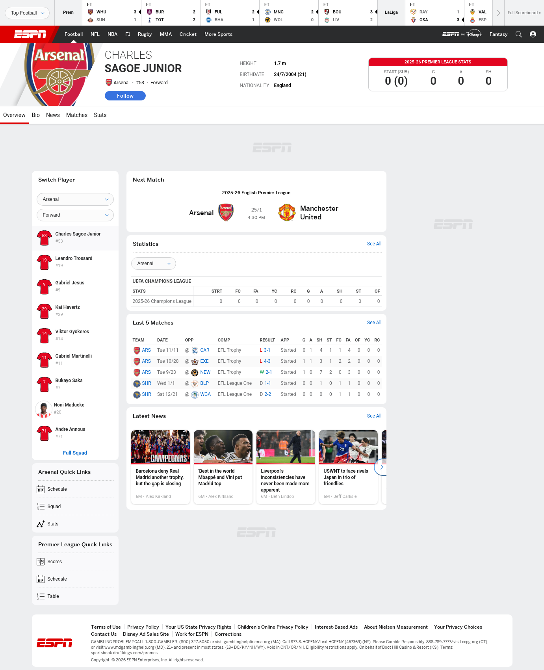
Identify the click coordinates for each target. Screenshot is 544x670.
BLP (204, 383)
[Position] (75, 215)
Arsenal (122, 82)
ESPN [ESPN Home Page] (30, 34)
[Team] (75, 199)
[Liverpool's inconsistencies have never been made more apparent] (285, 467)
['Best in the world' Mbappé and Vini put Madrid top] (223, 467)
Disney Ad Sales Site (146, 634)
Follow (125, 95)
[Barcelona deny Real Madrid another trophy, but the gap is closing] (160, 467)
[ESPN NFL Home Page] (95, 34)
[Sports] (27, 13)
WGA (205, 394)
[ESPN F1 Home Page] (127, 34)
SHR (146, 383)
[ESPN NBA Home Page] (112, 34)
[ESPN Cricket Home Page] (188, 34)
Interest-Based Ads (336, 627)
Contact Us (104, 634)
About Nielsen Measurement (396, 627)
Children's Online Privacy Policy (273, 627)
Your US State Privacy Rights (198, 627)
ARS (146, 350)
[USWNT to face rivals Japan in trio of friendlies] (348, 467)
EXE (204, 361)
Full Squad (75, 453)
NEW (205, 372)
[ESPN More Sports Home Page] (218, 34)
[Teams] (154, 263)
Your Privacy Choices (458, 627)
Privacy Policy (143, 627)
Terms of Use (106, 627)
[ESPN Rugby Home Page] (145, 34)
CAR (204, 350)
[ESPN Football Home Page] (74, 34)
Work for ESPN (191, 634)
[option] (160, 467)
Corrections (228, 634)
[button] (519, 34)
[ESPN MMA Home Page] (166, 34)
